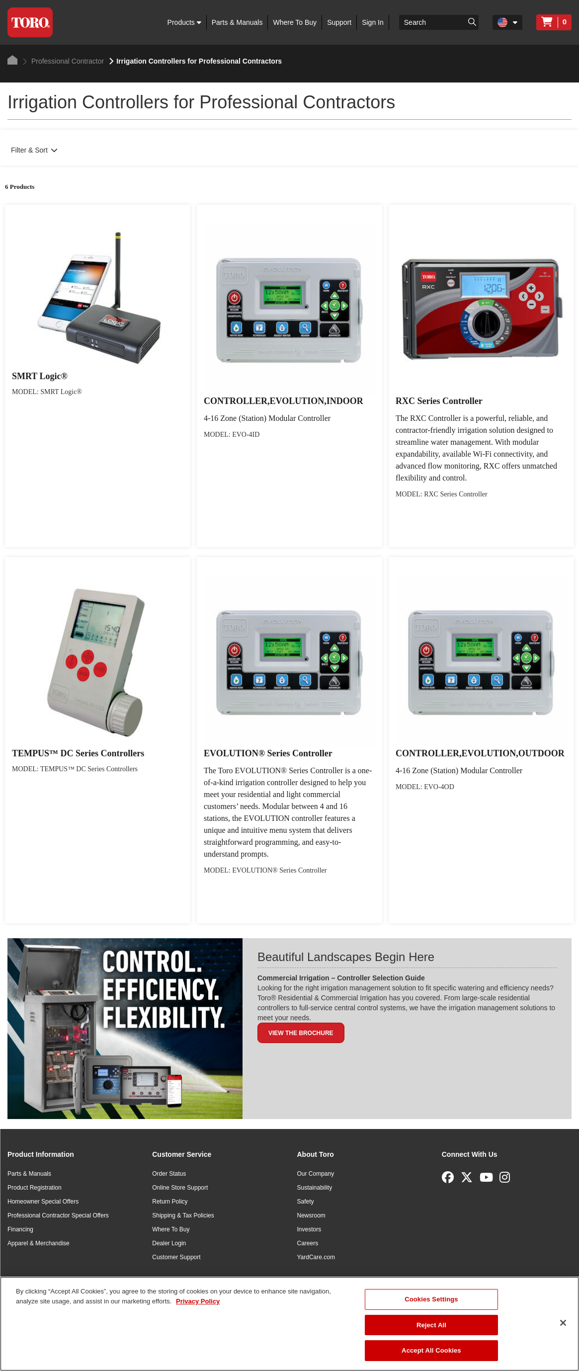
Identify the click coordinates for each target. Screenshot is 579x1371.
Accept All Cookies (431, 1350)
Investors (309, 1229)
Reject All (431, 1325)
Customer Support (176, 1257)
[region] (289, 1324)
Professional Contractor (63, 61)
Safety (305, 1201)
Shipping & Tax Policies (183, 1215)
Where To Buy (295, 22)
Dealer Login (169, 1243)
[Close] (563, 1323)
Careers (308, 1243)
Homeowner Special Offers (43, 1201)
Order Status (169, 1173)
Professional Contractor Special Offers (58, 1215)
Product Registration (34, 1187)
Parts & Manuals (237, 22)
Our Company (315, 1173)
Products (184, 22)
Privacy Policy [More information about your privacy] (198, 1301)
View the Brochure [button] (300, 1033)
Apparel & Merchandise (38, 1243)
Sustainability (314, 1187)
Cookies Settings (431, 1299)
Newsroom (311, 1215)
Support (339, 22)
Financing (20, 1229)
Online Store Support (180, 1187)
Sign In (373, 22)
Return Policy (169, 1201)
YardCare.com (316, 1257)
